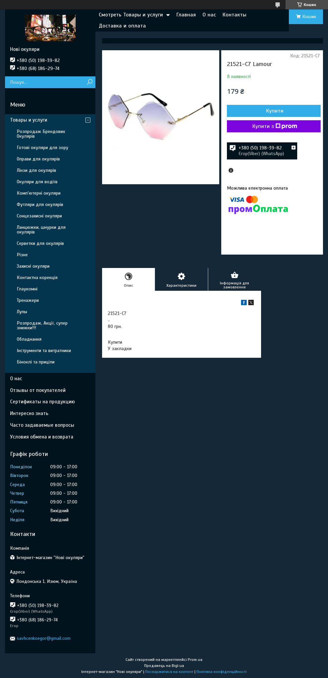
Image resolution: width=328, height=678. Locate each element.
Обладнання (29, 339)
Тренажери (28, 300)
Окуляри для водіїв (37, 182)
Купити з (274, 126)
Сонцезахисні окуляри (39, 216)
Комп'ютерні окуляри (39, 193)
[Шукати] (89, 82)
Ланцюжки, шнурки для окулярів (41, 229)
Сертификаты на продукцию (42, 402)
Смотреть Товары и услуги (131, 14)
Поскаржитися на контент (169, 671)
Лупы (22, 312)
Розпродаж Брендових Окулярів (41, 134)
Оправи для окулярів (38, 159)
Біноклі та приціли (36, 362)
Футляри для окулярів (40, 204)
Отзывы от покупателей (38, 390)
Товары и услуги (28, 120)
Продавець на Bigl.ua (164, 665)
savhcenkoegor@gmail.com (44, 638)
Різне (22, 255)
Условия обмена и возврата (41, 437)
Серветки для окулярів (40, 243)
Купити (274, 111)
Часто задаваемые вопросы (42, 425)
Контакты (234, 14)
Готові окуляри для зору (42, 147)
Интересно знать (29, 413)
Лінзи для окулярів (36, 170)
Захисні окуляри (33, 266)
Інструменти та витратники (44, 350)
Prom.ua (195, 659)
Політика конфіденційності (221, 671)
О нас (209, 14)
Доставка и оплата (122, 25)
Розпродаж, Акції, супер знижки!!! (42, 325)
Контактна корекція (37, 277)
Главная (186, 14)
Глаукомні (27, 289)
